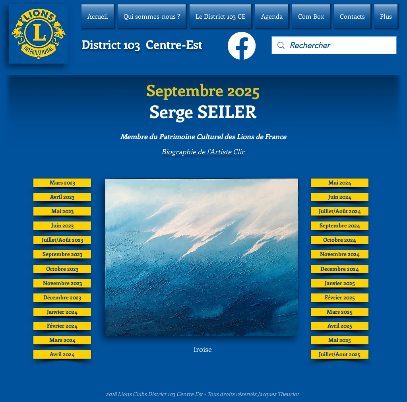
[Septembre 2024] (339, 225)
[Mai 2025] (339, 340)
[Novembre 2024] (339, 254)
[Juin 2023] (62, 225)
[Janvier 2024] (62, 312)
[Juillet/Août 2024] (339, 211)
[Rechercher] (334, 45)
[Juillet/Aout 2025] (339, 354)
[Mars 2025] (339, 312)
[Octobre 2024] (339, 240)
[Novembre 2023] (62, 283)
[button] (152, 16)
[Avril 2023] (62, 197)
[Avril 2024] (62, 354)
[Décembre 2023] (62, 297)
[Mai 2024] (339, 183)
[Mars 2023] (62, 183)
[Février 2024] (62, 326)
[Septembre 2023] (62, 254)
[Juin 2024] (339, 197)
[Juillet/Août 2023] (62, 240)
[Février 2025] (339, 297)
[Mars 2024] (62, 340)
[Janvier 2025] (339, 283)
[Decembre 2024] (339, 269)
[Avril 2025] (339, 326)
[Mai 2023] (62, 211)
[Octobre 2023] (62, 269)
